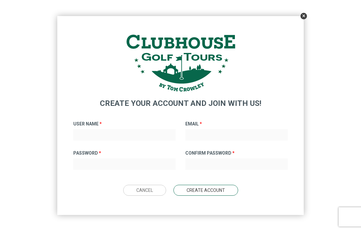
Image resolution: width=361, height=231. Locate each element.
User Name (87, 123)
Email (193, 123)
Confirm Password (210, 153)
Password (87, 153)
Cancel (144, 190)
